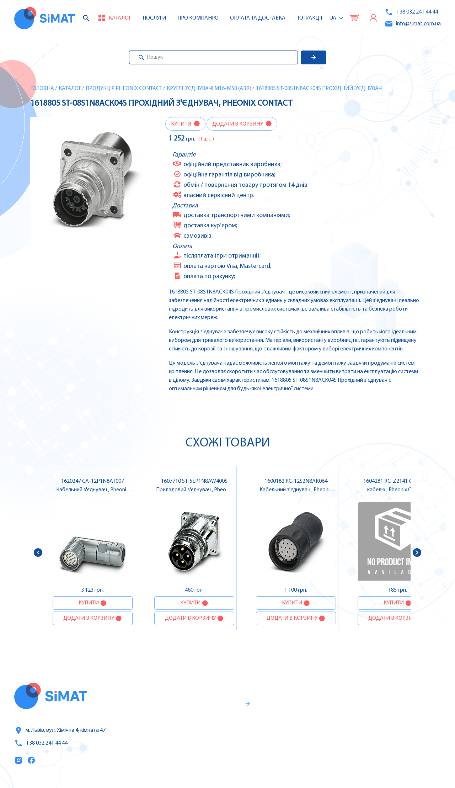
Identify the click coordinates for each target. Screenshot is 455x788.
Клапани (385, 767)
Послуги (154, 18)
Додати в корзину (238, 124)
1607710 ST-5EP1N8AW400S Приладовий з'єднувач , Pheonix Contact (194, 489)
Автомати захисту (398, 722)
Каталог (70, 88)
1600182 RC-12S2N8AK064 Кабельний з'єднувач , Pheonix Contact (295, 489)
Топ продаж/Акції (310, 752)
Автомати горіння (398, 752)
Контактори (389, 737)
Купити (181, 124)
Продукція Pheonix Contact (124, 88)
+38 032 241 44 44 (411, 12)
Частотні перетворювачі (407, 707)
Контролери (390, 692)
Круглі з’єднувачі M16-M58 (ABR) (209, 88)
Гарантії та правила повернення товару (208, 731)
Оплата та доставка (257, 18)
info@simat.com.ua (413, 23)
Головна (42, 88)
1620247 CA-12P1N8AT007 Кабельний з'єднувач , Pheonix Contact (92, 489)
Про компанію (306, 722)
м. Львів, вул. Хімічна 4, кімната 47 (60, 730)
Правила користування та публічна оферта (200, 754)
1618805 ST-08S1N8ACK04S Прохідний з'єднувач (319, 88)
